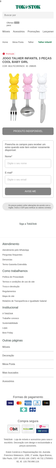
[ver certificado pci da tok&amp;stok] (42, 429)
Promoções (34, 31)
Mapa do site (8, 296)
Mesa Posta (17, 42)
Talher (31, 42)
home (5, 42)
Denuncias (7, 259)
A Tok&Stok (7, 313)
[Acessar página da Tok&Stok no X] (40, 230)
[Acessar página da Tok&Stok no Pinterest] (32, 230)
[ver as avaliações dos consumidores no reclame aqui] (28, 429)
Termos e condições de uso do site (18, 281)
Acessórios (19, 31)
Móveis (6, 31)
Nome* (8, 156)
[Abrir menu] (9, 7)
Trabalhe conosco (10, 318)
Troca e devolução (11, 286)
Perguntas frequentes (12, 255)
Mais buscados (28, 373)
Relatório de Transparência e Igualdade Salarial (24, 301)
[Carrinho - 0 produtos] (52, 7)
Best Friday (7, 333)
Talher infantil (45, 42)
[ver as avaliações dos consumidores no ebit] (13, 429)
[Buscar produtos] (28, 15)
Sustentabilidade (10, 323)
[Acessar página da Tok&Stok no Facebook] (15, 230)
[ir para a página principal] (28, 7)
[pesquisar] (50, 15)
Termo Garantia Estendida (14, 264)
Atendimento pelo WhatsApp (15, 250)
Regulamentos (9, 291)
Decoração (28, 355)
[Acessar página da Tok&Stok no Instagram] (24, 230)
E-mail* (9, 172)
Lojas (4, 328)
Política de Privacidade (13, 277)
